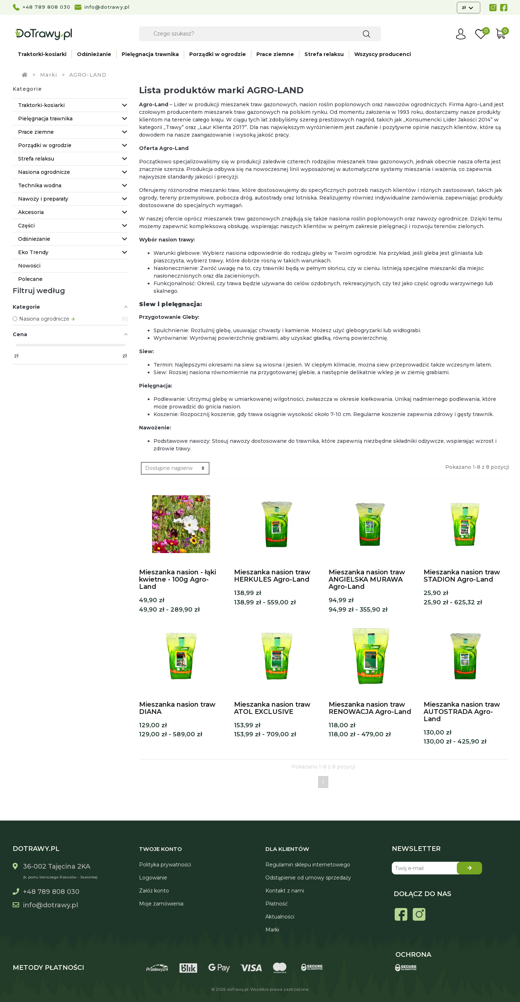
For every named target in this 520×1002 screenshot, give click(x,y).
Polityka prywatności (165, 864)
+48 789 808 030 (47, 7)
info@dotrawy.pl (107, 7)
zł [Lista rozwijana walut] (464, 7)
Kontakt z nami (284, 890)
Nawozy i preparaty (43, 199)
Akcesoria (31, 212)
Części (26, 225)
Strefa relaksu (324, 54)
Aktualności (279, 916)
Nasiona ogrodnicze (44, 172)
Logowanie (153, 877)
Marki (272, 929)
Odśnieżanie (94, 54)
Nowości (29, 265)
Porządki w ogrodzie (217, 54)
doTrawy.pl (237, 989)
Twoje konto (160, 848)
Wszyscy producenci (382, 54)
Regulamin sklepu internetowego (307, 864)
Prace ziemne (275, 54)
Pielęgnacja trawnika (150, 54)
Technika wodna (39, 185)
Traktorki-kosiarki (42, 54)
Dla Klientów (287, 848)
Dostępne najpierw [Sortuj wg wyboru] (168, 468)
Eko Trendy (33, 252)
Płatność (276, 903)
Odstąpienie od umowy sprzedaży (308, 877)
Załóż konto (154, 890)
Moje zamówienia (161, 903)
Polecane (30, 279)
